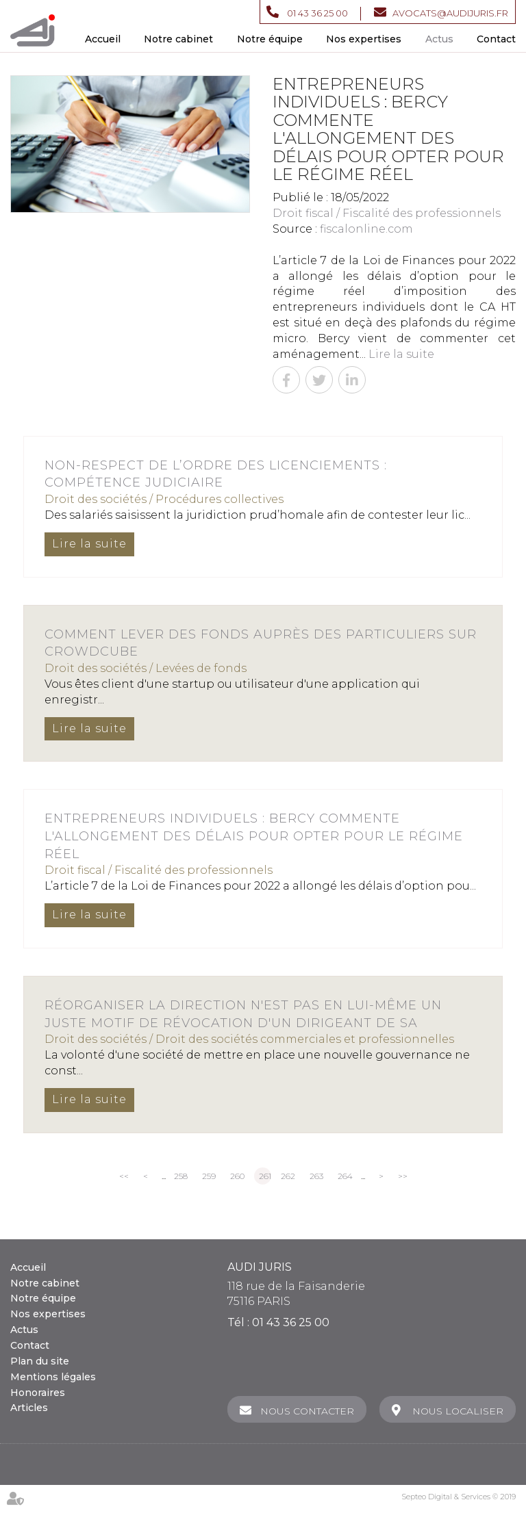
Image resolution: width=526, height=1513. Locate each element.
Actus (439, 39)
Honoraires (37, 1392)
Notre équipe (270, 39)
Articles (29, 1407)
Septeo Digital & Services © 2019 (458, 1496)
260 (237, 1176)
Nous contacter (306, 1411)
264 (345, 1176)
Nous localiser (457, 1411)
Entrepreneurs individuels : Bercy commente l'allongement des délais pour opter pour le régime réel (254, 836)
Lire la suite (401, 354)
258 (181, 1176)
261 (265, 1176)
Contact (496, 39)
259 (209, 1176)
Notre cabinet (178, 39)
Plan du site (39, 1361)
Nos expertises (363, 39)
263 (316, 1176)
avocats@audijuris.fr (450, 13)
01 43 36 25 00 (317, 13)
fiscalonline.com (366, 228)
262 (288, 1176)
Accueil (103, 39)
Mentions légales (53, 1377)
